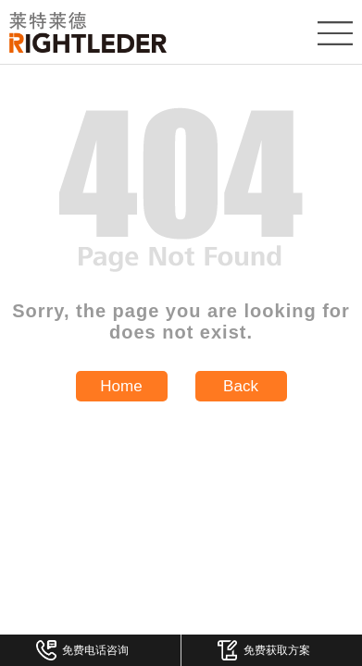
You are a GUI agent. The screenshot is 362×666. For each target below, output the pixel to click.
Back (240, 386)
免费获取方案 (264, 650)
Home (121, 386)
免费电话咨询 (82, 650)
